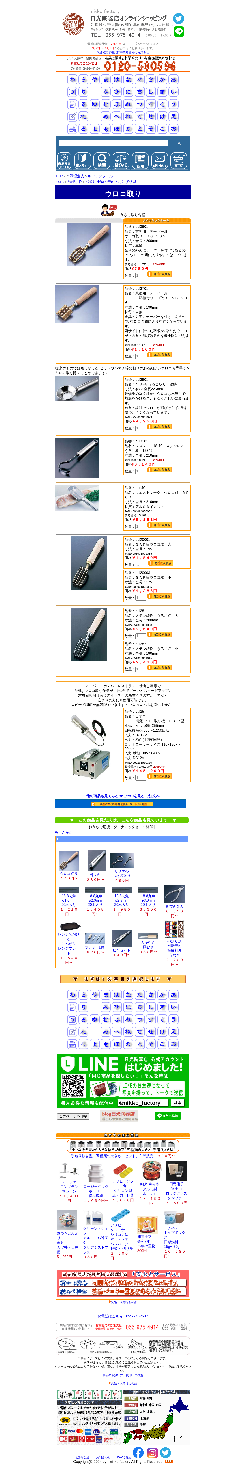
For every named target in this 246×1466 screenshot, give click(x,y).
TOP (59, 176)
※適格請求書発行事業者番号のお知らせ (123, 52)
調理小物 (75, 182)
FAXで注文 (124, 1457)
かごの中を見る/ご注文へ (139, 796)
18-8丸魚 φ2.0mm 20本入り (95, 903)
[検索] (113, 143)
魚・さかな (64, 832)
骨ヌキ (96, 874)
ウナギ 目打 (95, 947)
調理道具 (75, 176)
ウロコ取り (69, 873)
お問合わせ (103, 1457)
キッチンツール (100, 176)
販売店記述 (82, 1457)
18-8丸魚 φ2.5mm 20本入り (122, 903)
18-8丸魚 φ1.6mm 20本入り (69, 903)
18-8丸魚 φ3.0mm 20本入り (148, 903)
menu (59, 182)
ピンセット (122, 950)
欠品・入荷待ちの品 (124, 1302)
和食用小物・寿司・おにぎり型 (111, 182)
